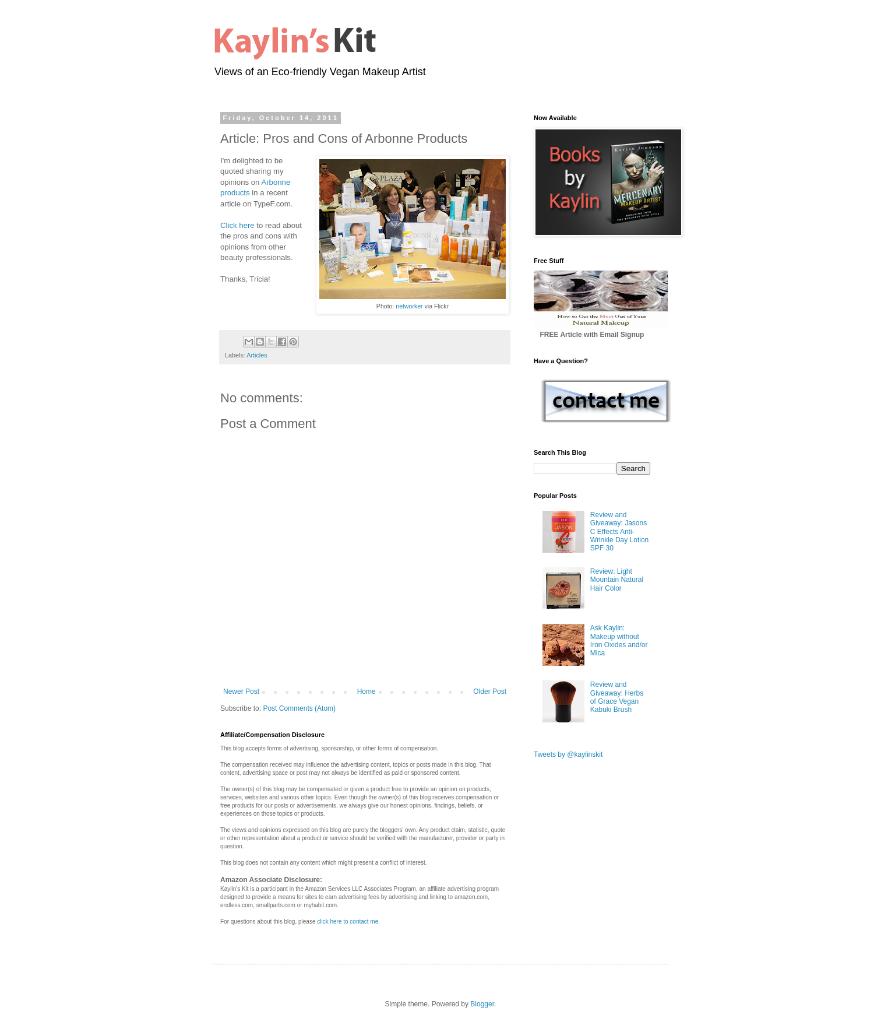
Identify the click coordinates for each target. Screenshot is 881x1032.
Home (366, 691)
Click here (237, 225)
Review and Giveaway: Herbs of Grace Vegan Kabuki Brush (616, 697)
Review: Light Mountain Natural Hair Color (616, 579)
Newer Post (241, 691)
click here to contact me (347, 921)
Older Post (489, 691)
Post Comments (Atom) (299, 708)
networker (409, 306)
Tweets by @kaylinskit (568, 754)
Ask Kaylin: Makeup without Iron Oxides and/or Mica (619, 640)
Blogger (482, 1004)
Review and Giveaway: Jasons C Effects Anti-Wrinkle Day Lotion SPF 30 (619, 532)
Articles (256, 355)
